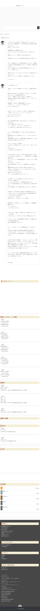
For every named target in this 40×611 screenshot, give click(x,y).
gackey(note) (4, 596)
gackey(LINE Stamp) (6, 600)
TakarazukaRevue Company (7, 531)
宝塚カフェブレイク (6, 532)
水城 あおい (5, 496)
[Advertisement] (20, 15)
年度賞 (4, 501)
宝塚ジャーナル (5, 534)
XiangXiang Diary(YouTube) (7, 599)
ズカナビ (4, 586)
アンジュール (5, 583)
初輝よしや (5, 491)
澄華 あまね (5, 507)
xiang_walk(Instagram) (6, 592)
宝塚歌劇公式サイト (6, 526)
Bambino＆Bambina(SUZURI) (8, 591)
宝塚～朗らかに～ (6, 536)
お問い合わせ (5, 569)
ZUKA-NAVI (21, 608)
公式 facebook (5, 527)
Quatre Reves (4, 529)
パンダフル (4, 580)
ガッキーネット (5, 576)
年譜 (3, 557)
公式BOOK (4, 558)
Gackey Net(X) (5, 597)
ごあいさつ (4, 567)
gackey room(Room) (6, 594)
